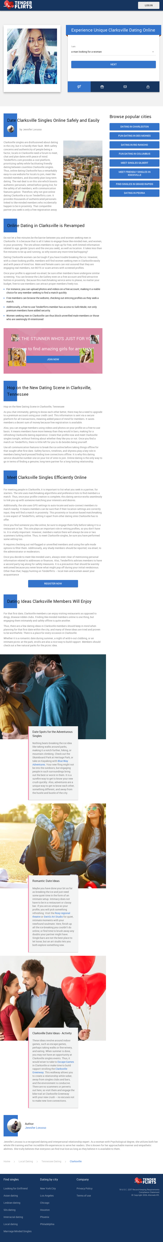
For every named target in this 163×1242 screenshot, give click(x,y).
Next (113, 64)
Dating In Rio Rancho (134, 144)
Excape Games (66, 1061)
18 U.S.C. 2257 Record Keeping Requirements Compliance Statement (139, 1191)
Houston (45, 1210)
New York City (48, 1188)
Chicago (44, 1202)
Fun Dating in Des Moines (134, 135)
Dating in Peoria (134, 193)
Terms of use (84, 1195)
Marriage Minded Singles (18, 1231)
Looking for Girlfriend (16, 1188)
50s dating (9, 1210)
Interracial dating (13, 1217)
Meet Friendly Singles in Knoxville (135, 173)
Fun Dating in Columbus (134, 153)
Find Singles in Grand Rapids (134, 184)
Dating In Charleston (134, 126)
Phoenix (44, 1217)
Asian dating (11, 1195)
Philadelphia (47, 1224)
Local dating (11, 1224)
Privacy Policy (84, 1188)
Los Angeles (47, 1195)
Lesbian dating (12, 1202)
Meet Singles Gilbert (134, 162)
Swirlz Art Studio (53, 916)
